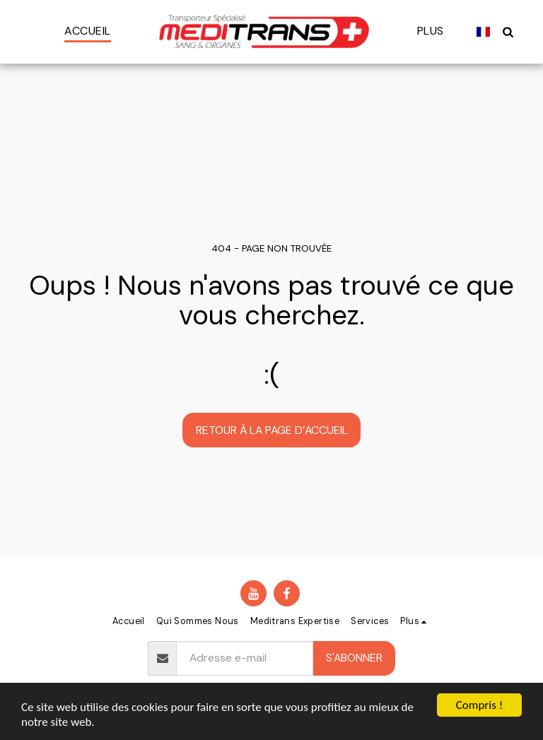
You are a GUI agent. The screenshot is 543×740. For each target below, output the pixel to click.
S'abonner (354, 657)
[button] (508, 31)
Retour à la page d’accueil (272, 430)
